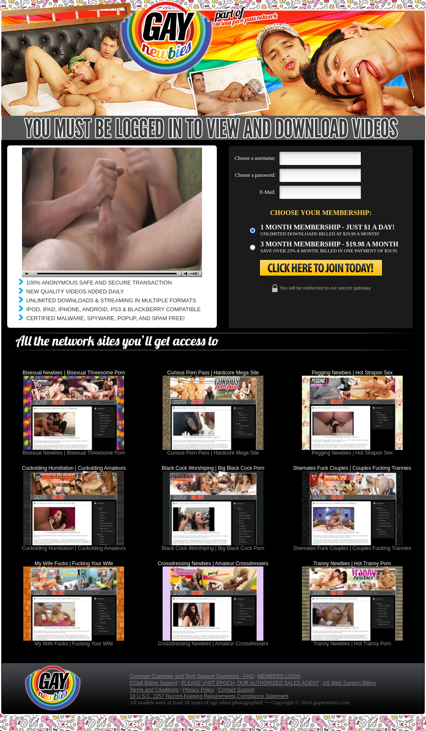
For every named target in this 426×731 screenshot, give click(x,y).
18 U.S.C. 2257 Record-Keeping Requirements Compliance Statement (209, 696)
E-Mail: (267, 192)
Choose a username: (255, 158)
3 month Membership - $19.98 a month (329, 244)
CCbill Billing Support (153, 683)
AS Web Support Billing (349, 683)
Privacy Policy (198, 690)
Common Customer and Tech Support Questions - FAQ (192, 676)
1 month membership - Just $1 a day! (327, 227)
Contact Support (236, 690)
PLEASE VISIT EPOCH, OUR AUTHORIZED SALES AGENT (250, 683)
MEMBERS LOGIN (278, 676)
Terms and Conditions (154, 690)
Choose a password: (255, 175)
